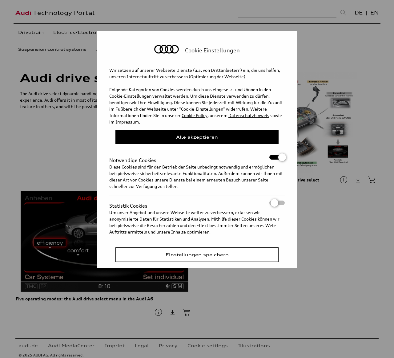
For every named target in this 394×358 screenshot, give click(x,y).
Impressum (127, 121)
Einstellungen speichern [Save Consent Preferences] (197, 254)
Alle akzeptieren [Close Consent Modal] (197, 137)
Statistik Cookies (197, 203)
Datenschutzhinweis (248, 115)
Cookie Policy (194, 115)
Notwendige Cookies (197, 157)
